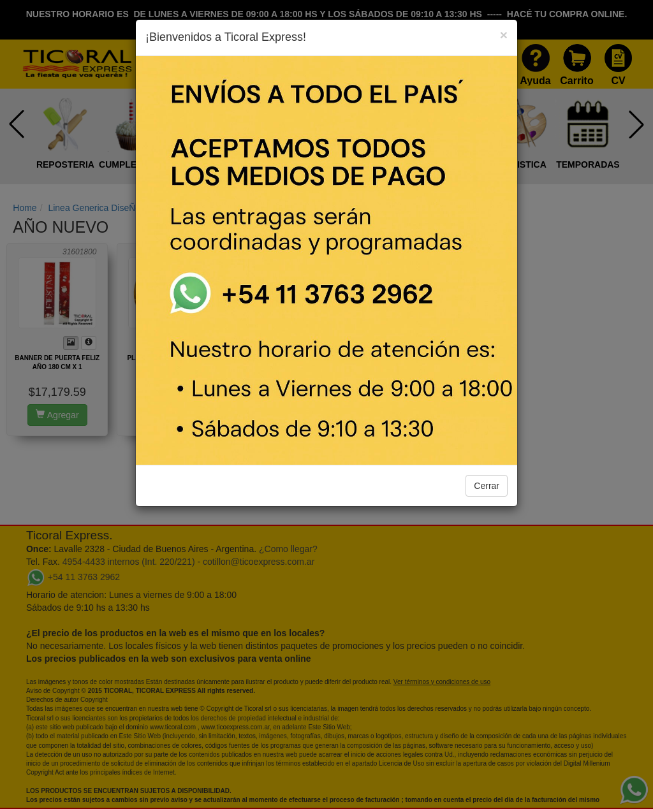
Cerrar (486, 486)
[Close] (504, 34)
